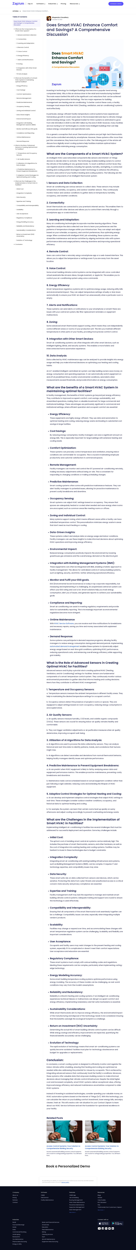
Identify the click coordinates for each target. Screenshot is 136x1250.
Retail (14, 1222)
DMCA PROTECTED (28, 1247)
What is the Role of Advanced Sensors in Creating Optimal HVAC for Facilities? (26, 147)
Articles (16, 11)
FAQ (99, 1205)
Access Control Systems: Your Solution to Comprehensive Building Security (63, 1147)
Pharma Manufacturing (48, 1235)
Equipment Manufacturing (77, 1235)
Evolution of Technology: (24, 240)
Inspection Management (76, 1207)
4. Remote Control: (23, 47)
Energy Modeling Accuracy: (25, 222)
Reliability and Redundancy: (25, 226)
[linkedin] (113, 1228)
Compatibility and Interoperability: (28, 205)
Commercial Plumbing (76, 1227)
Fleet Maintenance (46, 1227)
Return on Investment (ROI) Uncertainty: (25, 235)
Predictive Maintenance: (24, 102)
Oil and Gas (16, 1225)
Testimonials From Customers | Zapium (110, 1207)
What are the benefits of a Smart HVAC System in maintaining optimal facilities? (26, 80)
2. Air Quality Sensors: (23, 159)
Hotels (43, 1225)
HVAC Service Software (64, 623)
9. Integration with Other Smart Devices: (26, 69)
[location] (109, 1228)
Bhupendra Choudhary (60, 17)
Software (40, 4)
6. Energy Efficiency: (23, 55)
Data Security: (21, 197)
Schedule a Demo (116, 4)
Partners (15, 1200)
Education (72, 1225)
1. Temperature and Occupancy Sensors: (26, 154)
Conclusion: (19, 244)
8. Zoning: (20, 64)
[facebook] (103, 1228)
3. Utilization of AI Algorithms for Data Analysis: (26, 164)
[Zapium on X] (106, 1228)
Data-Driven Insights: (23, 115)
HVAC (14, 1227)
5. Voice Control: (22, 51)
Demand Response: (23, 141)
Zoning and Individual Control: (26, 110)
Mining (14, 1230)
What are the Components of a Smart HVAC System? (25, 30)
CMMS (43, 1195)
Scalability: (20, 209)
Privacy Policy (112, 1247)
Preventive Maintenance (76, 1205)
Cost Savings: (21, 90)
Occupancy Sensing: (23, 106)
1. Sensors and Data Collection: (26, 35)
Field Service (44, 1198)
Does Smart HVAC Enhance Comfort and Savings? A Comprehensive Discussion (25, 23)
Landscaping (45, 1230)
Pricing (63, 4)
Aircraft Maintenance (19, 1235)
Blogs (99, 1195)
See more (72, 1212)
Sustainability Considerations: (26, 230)
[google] (117, 1224)
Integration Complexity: (24, 193)
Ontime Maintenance (23, 137)
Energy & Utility (17, 1237)
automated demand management (65, 646)
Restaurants (16, 1232)
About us (15, 1195)
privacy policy (65, 1182)
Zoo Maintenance (74, 1232)
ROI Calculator (102, 1203)
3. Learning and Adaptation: (25, 43)
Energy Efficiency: (22, 86)
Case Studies (102, 1200)
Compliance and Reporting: (25, 133)
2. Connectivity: (21, 39)
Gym (42, 1232)
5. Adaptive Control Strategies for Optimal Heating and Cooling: (27, 176)
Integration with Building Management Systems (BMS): (26, 124)
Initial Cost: (20, 189)
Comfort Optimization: (24, 94)
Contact (15, 1203)
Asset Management (75, 1210)
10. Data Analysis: (22, 74)
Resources (74, 4)
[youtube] (99, 1228)
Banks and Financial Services (49, 1222)
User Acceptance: (22, 214)
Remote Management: (24, 98)
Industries (52, 4)
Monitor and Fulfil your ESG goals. (27, 129)
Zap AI (30, 4)
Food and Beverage (75, 1222)
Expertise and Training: (24, 201)
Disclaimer (120, 1247)
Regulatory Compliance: (24, 218)
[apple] (104, 1224)
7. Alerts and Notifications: (25, 60)
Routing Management (76, 1200)
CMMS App (72, 1195)
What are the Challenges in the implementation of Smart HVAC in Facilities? (26, 183)
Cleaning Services (74, 1230)
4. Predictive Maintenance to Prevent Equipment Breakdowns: (26, 170)
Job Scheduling (74, 1198)
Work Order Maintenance (77, 1203)
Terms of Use (102, 1247)
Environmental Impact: (24, 119)
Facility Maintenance (47, 1200)
